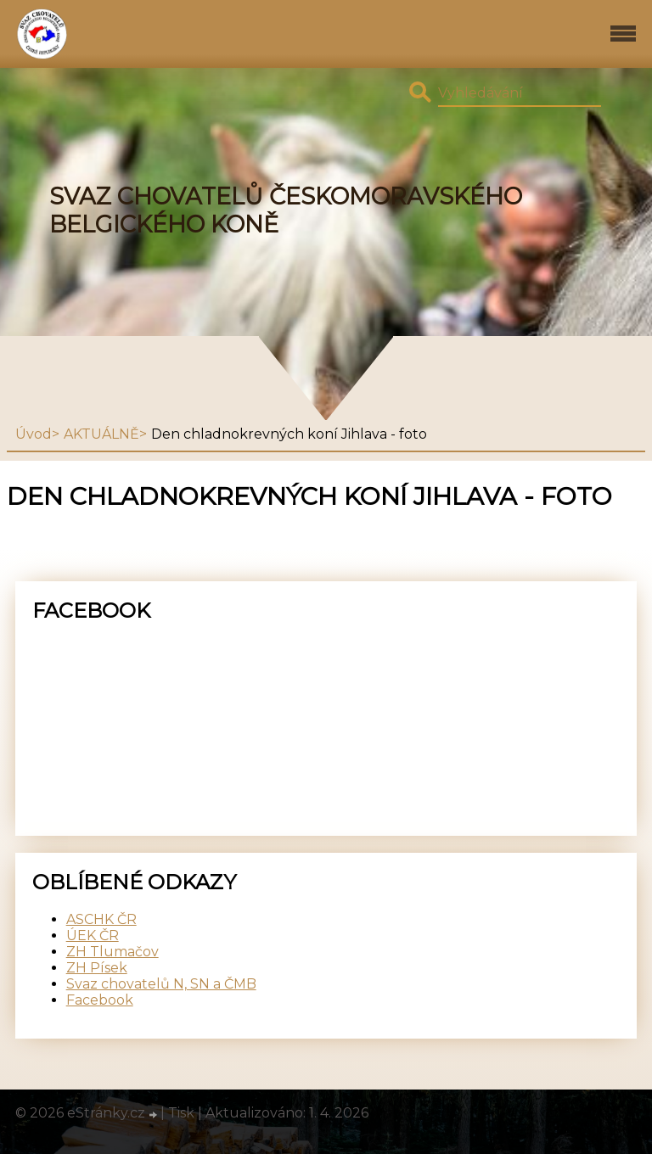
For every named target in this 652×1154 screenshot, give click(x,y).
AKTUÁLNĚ (101, 434)
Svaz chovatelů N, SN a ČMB (161, 984)
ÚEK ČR (92, 935)
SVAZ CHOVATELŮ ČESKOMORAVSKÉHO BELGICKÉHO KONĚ (285, 210)
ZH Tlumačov (112, 952)
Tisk (181, 1113)
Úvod (33, 434)
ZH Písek (96, 968)
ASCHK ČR (101, 919)
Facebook (99, 1000)
